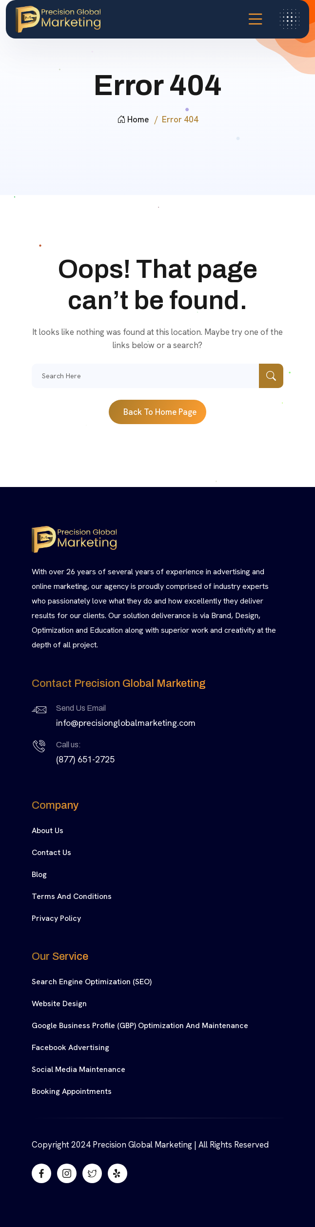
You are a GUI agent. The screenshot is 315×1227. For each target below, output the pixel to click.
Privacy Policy (56, 918)
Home (133, 119)
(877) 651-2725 (85, 759)
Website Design (59, 1003)
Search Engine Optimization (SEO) (92, 981)
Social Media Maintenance (78, 1069)
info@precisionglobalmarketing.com (126, 722)
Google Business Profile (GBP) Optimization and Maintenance (140, 1025)
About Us (47, 830)
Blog (39, 874)
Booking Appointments (72, 1091)
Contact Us (51, 852)
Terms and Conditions (72, 896)
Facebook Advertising (70, 1047)
